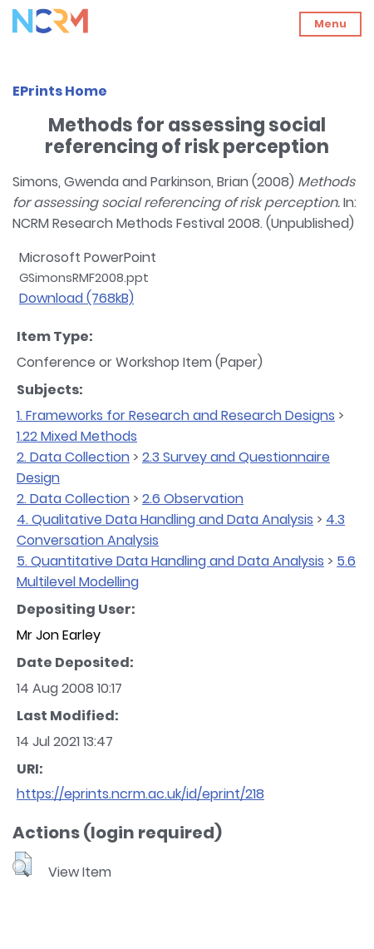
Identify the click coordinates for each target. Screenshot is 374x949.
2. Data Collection (73, 457)
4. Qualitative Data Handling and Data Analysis (165, 519)
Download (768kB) (76, 298)
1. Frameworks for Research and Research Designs (176, 415)
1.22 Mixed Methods (77, 436)
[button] (22, 864)
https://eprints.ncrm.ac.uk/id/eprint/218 (140, 793)
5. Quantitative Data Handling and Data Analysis (170, 561)
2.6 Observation (193, 498)
